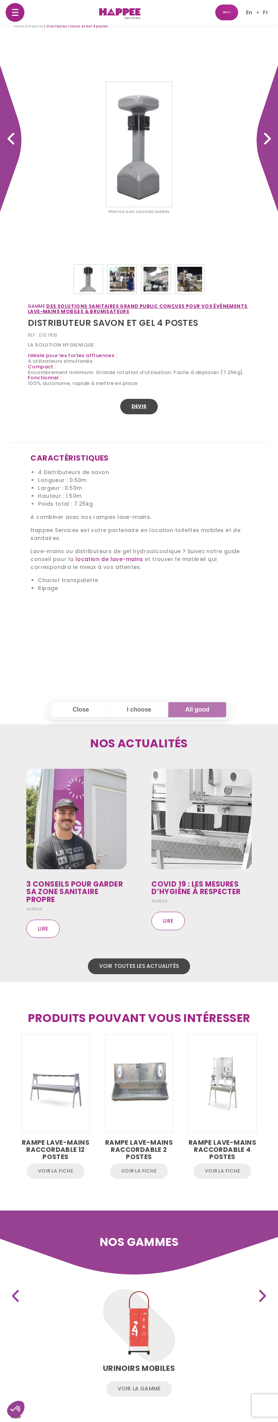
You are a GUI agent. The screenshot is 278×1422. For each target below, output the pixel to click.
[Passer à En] (249, 12)
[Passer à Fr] (265, 12)
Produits (35, 27)
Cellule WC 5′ (10, 138)
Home (19, 27)
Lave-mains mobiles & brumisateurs (89, 311)
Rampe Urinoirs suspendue (267, 138)
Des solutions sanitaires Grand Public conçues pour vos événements (157, 306)
